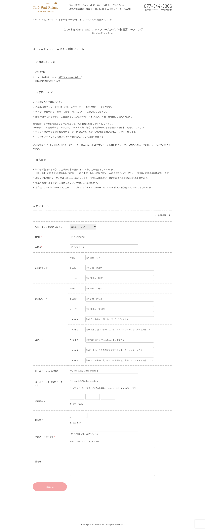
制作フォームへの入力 (70, 77)
